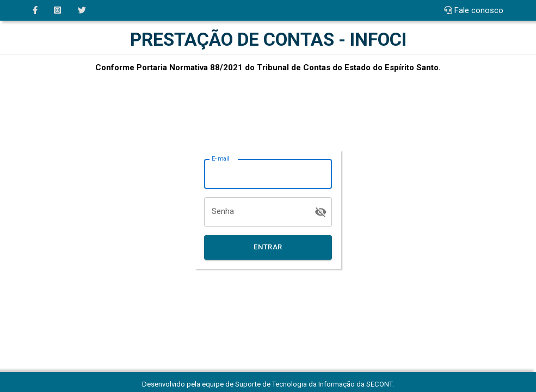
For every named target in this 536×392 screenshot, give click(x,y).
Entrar (268, 247)
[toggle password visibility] (320, 212)
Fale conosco (478, 10)
